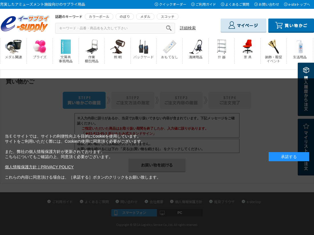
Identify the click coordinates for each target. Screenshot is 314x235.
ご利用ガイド (206, 4)
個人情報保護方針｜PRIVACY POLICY (39, 167)
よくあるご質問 (237, 4)
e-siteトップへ (299, 4)
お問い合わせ (269, 4)
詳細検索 (188, 28)
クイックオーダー (172, 4)
